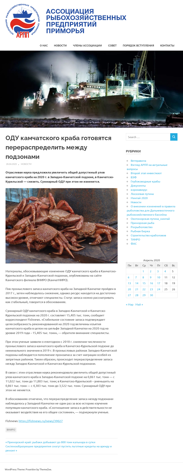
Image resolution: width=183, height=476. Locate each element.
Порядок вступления (138, 45)
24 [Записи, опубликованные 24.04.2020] (158, 289)
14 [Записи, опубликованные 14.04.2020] (136, 283)
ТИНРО (135, 239)
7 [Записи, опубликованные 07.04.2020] (136, 277)
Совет (112, 45)
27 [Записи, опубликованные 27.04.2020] (129, 295)
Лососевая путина (142, 193)
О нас (44, 45)
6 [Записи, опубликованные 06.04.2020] (128, 277)
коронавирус (139, 189)
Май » (139, 304)
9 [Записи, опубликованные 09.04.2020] (150, 277)
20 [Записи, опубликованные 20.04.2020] (129, 289)
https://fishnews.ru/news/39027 (41, 421)
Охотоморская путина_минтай (150, 218)
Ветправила (138, 160)
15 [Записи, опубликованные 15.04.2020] (144, 283)
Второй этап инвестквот (146, 173)
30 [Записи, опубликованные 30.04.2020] (151, 295)
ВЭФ (134, 177)
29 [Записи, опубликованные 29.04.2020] (144, 295)
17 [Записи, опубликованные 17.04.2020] (158, 283)
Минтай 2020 (139, 198)
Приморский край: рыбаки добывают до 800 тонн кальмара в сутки (51, 442)
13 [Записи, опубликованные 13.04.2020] (129, 283)
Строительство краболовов (148, 235)
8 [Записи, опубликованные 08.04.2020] (143, 277)
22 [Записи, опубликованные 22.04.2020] (144, 289)
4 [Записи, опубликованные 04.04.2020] (165, 271)
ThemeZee (45, 469)
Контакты (167, 45)
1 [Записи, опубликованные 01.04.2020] (143, 271)
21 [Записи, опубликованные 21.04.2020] (136, 289)
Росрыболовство (141, 227)
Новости (60, 45)
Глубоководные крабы (145, 181)
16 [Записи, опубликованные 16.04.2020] (151, 283)
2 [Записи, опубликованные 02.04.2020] (150, 271)
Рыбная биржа (140, 231)
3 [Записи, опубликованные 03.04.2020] (158, 271)
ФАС (134, 243)
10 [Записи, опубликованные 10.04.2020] (158, 277)
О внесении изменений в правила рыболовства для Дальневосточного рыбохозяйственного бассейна (151, 210)
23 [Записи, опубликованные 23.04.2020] (151, 289)
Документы (138, 185)
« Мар (129, 304)
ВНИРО (11, 429)
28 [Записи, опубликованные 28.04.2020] (136, 295)
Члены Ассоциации (87, 45)
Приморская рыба (142, 222)
